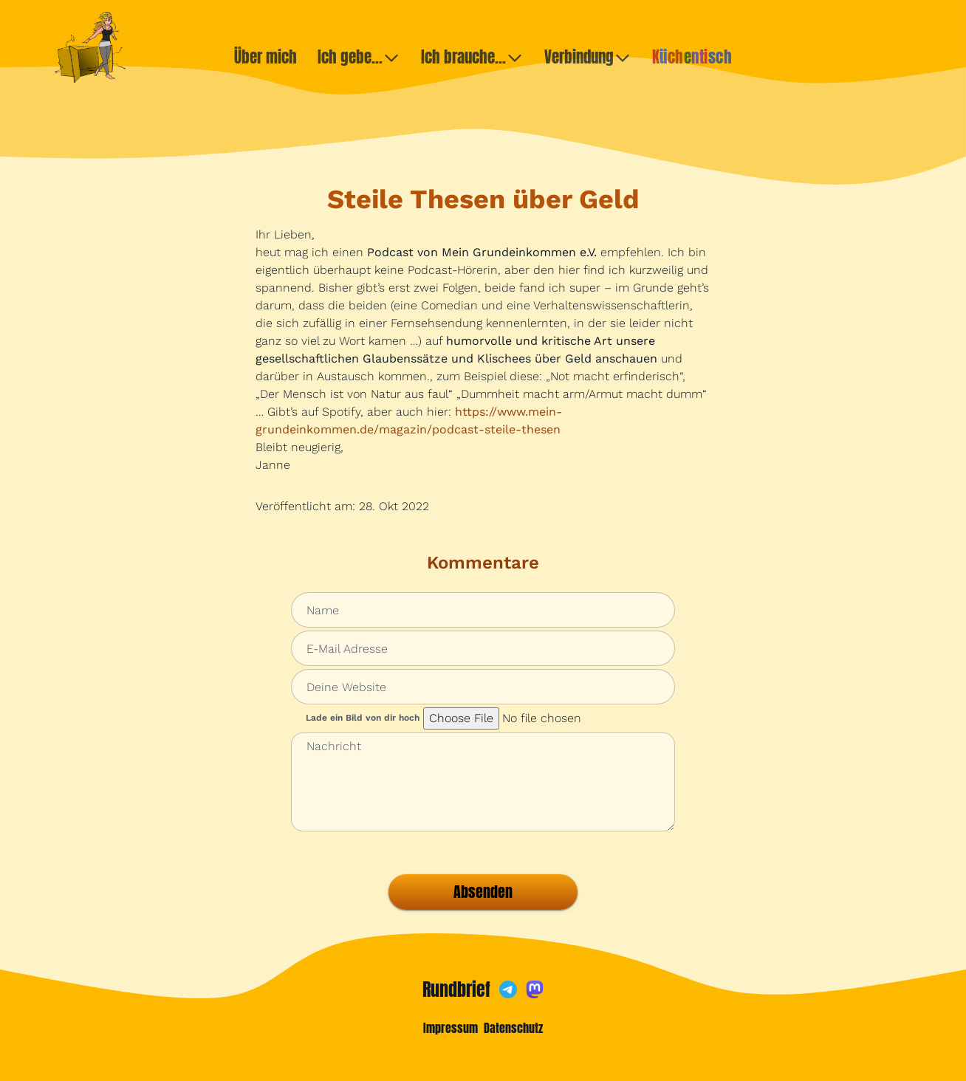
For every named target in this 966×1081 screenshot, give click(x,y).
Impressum (450, 1028)
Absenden (483, 891)
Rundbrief (456, 989)
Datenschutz (513, 1028)
